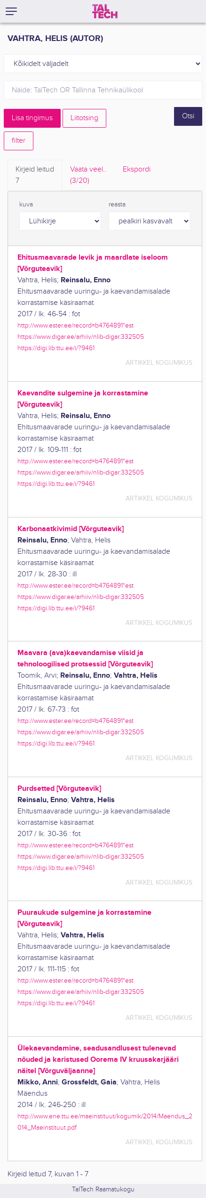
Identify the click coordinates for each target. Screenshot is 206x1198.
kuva (26, 204)
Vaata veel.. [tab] (88, 176)
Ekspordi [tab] (137, 169)
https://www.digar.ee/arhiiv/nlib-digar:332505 (80, 337)
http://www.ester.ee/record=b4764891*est (75, 325)
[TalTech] (105, 11)
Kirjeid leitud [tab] (35, 176)
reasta (117, 204)
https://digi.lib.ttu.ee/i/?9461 (56, 348)
